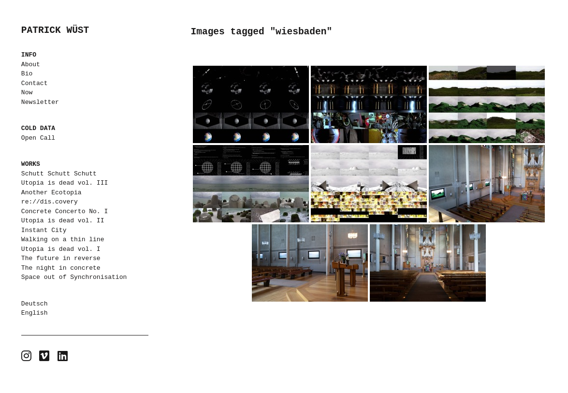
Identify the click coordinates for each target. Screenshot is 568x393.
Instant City (44, 230)
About (30, 64)
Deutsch (34, 303)
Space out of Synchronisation (74, 277)
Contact (34, 83)
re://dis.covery (49, 201)
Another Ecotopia (51, 192)
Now (26, 92)
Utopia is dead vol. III (64, 182)
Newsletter (40, 102)
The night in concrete (61, 267)
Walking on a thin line (62, 239)
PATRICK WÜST (55, 30)
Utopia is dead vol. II (62, 220)
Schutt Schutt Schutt (59, 173)
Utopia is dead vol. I (61, 249)
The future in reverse (61, 258)
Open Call (38, 137)
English (34, 312)
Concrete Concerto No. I (64, 211)
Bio (26, 73)
